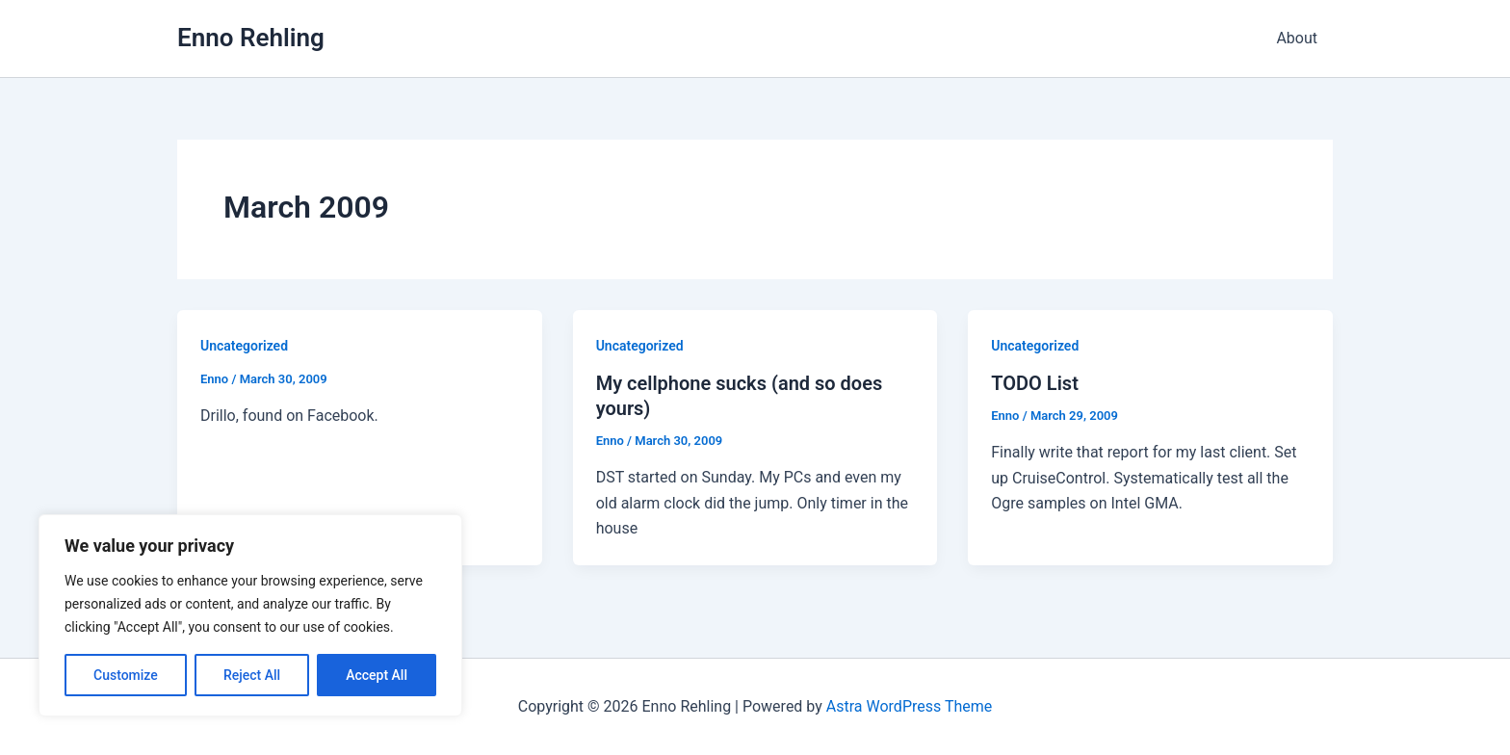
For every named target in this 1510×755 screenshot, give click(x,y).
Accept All (376, 675)
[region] (250, 615)
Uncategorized (244, 345)
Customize (125, 675)
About (1296, 38)
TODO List (1035, 383)
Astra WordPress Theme (909, 706)
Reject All (251, 675)
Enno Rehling (251, 37)
